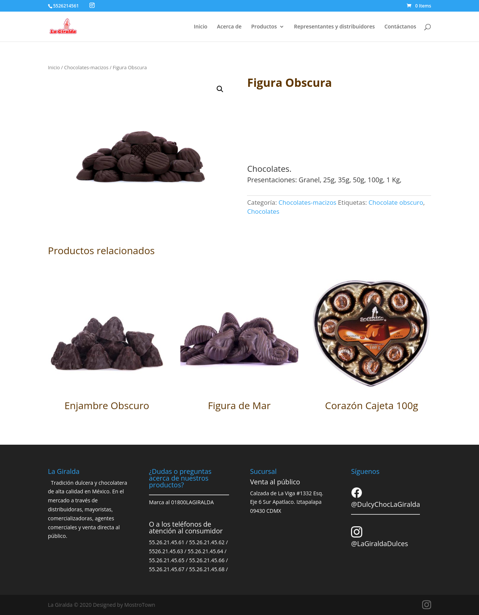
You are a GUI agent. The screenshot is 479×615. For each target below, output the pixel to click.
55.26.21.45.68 (207, 569)
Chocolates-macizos (86, 67)
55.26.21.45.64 (205, 551)
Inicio (200, 27)
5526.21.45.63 (166, 551)
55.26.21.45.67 (166, 569)
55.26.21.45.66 (207, 560)
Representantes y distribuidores (334, 27)
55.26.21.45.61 (166, 542)
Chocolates (263, 211)
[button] (220, 89)
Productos (264, 27)
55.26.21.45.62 (207, 542)
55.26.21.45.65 (166, 560)
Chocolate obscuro (396, 202)
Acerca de (229, 27)
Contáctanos (400, 27)
